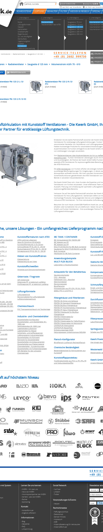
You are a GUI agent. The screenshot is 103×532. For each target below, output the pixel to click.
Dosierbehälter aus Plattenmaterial (30, 344)
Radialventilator (19, 54)
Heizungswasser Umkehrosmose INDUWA (70, 332)
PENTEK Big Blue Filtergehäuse (65, 305)
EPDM (6, 345)
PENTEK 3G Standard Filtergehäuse (67, 303)
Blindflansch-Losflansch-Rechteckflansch (69, 342)
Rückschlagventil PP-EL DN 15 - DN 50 (31, 249)
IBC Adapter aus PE (61, 242)
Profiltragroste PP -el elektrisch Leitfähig (32, 284)
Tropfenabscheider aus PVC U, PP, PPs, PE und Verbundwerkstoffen (70, 362)
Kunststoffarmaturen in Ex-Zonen (30, 244)
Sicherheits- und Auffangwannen (30, 333)
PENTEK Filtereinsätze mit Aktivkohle (68, 323)
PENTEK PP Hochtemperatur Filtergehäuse (70, 308)
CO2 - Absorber (60, 277)
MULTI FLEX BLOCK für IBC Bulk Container (70, 247)
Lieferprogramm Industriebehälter (30, 335)
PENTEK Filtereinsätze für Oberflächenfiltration (63, 317)
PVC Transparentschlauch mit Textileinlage (33, 309)
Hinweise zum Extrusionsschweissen (31, 269)
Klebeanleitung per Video (27, 261)
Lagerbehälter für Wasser (27, 331)
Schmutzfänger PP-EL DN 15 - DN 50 (31, 247)
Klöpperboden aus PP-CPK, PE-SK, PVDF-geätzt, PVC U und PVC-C (70, 289)
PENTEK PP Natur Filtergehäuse (66, 310)
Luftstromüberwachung (26, 299)
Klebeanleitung (23, 259)
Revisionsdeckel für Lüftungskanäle (31, 297)
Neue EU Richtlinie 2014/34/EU (29, 242)
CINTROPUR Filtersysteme (64, 325)
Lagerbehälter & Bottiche (27, 328)
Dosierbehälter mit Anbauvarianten (31, 342)
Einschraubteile (96, 242)
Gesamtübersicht (18, 72)
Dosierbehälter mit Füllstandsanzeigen (32, 348)
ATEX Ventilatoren (64, 169)
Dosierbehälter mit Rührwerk (28, 337)
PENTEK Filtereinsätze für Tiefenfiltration (69, 321)
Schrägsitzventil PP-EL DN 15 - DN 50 (31, 251)
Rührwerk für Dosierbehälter (28, 340)
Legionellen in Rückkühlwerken (66, 265)
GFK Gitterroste (23, 280)
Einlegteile (94, 240)
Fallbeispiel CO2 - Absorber (64, 279)
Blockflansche (59, 286)
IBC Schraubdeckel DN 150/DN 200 (67, 240)
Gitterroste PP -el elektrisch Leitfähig (31, 282)
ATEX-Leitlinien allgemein (27, 240)
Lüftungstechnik (23, 294)
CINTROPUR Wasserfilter (63, 328)
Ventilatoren (6, 54)
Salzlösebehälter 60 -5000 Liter (29, 326)
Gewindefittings (96, 244)
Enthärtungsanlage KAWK (63, 330)
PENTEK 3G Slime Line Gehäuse (66, 301)
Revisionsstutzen (60, 284)
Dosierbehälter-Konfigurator (28, 319)
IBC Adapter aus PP (61, 244)
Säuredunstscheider (61, 275)
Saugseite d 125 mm (35, 54)
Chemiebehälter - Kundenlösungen (30, 346)
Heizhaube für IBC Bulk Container (67, 253)
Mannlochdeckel (60, 282)
